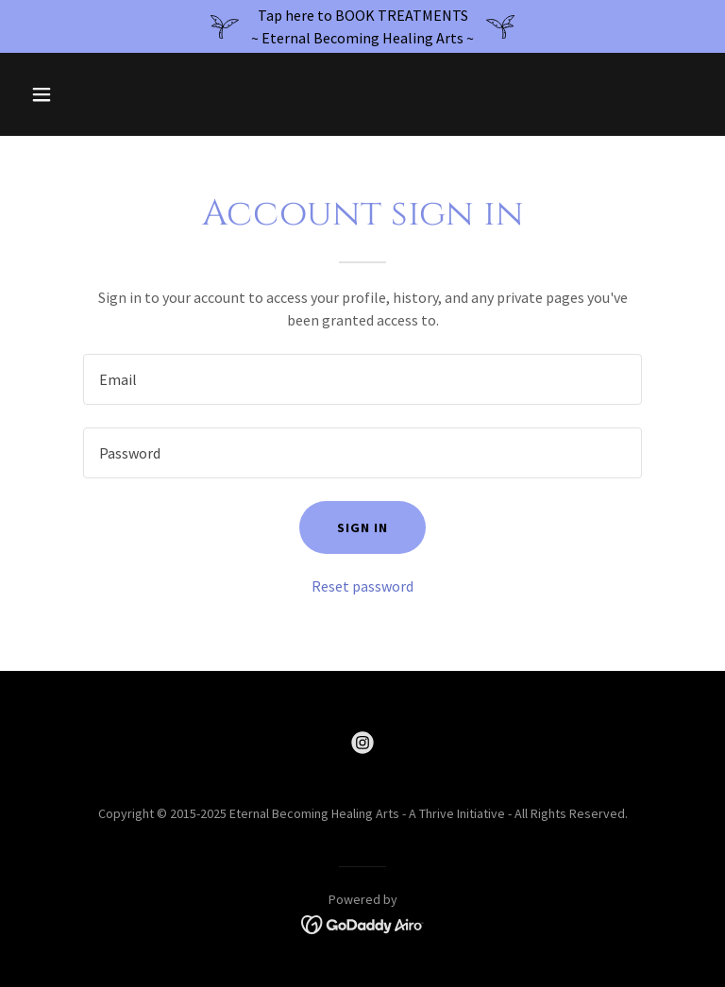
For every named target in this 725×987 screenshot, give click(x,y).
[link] (362, 742)
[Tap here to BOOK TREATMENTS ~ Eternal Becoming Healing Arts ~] (362, 26)
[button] (74, 94)
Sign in (362, 527)
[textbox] (362, 379)
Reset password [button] (362, 586)
